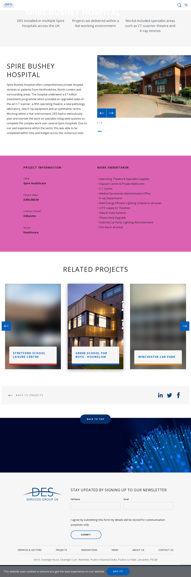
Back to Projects (25, 395)
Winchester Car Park (156, 357)
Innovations (89, 550)
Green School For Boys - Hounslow (91, 355)
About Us (138, 550)
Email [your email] (126, 499)
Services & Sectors (30, 550)
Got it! (118, 571)
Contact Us (165, 550)
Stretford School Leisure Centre (29, 355)
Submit (86, 534)
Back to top (95, 419)
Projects (61, 550)
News (115, 550)
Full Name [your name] (75, 499)
